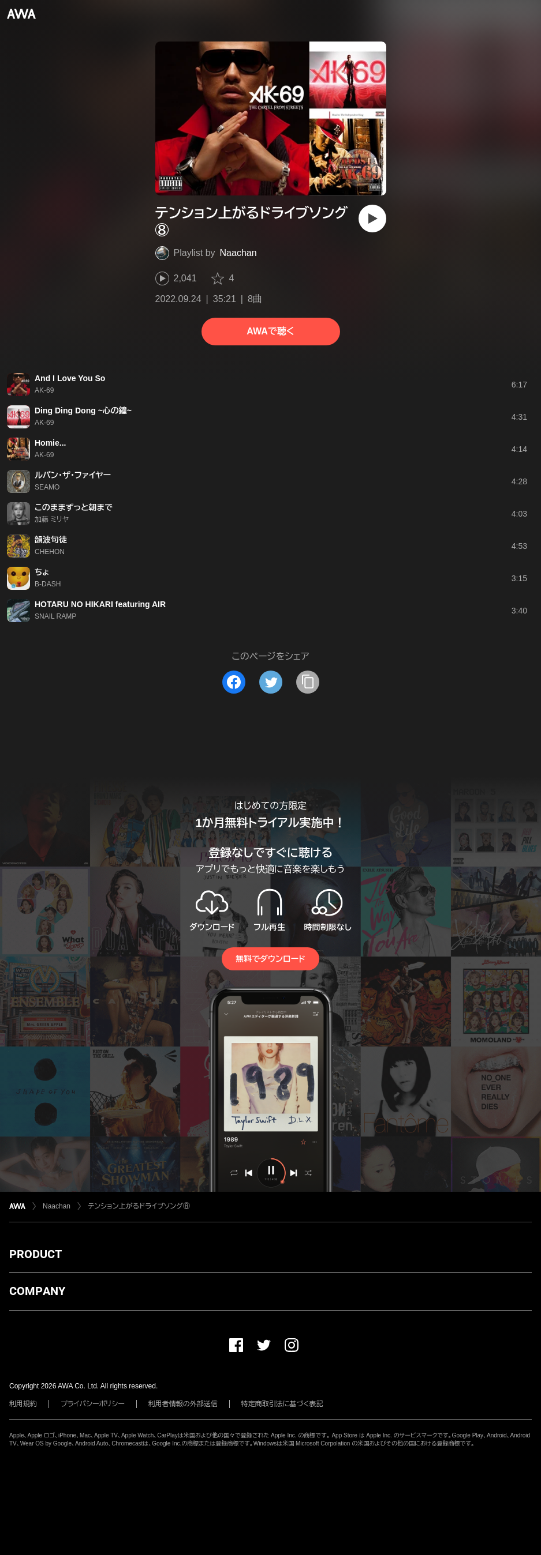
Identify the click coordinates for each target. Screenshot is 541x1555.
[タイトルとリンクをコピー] (307, 682)
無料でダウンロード (270, 958)
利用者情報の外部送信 (183, 1404)
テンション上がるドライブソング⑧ (139, 1206)
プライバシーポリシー (93, 1404)
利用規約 (23, 1404)
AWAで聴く (270, 331)
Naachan (238, 253)
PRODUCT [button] (35, 1254)
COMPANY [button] (37, 1291)
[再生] (372, 218)
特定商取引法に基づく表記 (282, 1404)
